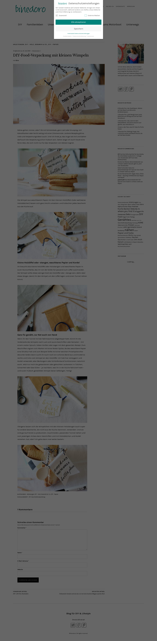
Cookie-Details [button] (67, 36)
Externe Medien (92, 15)
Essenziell (61, 15)
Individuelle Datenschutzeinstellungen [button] (78, 33)
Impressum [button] (90, 36)
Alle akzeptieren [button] (78, 22)
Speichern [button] (78, 29)
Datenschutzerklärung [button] (79, 36)
